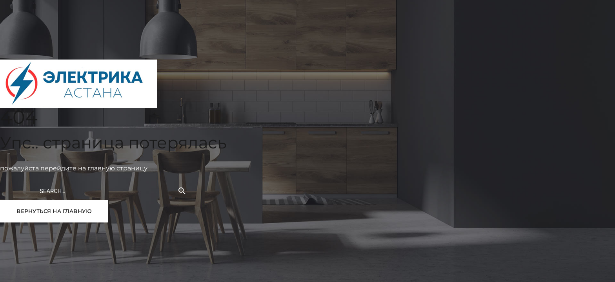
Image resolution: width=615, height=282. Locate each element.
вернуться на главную (53, 211)
